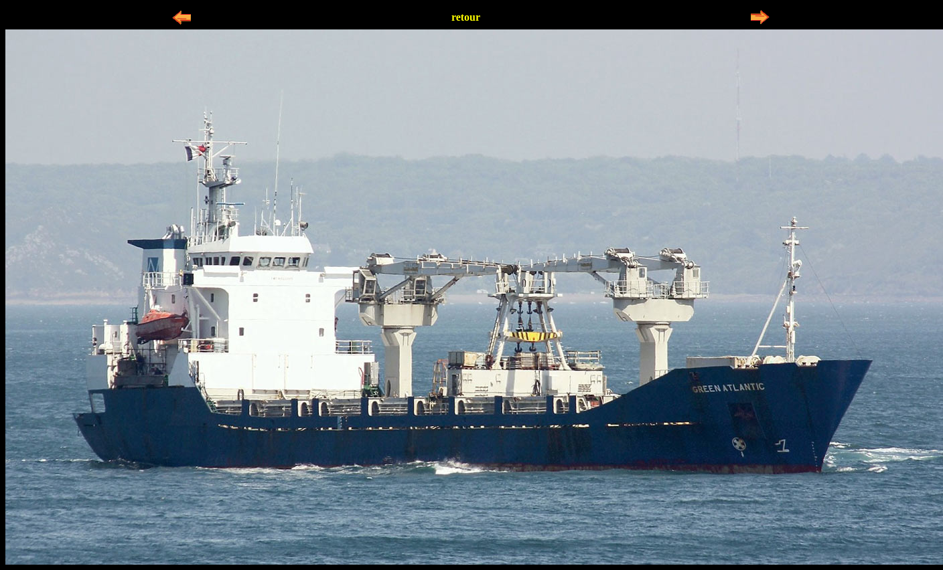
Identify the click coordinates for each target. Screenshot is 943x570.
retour (465, 17)
